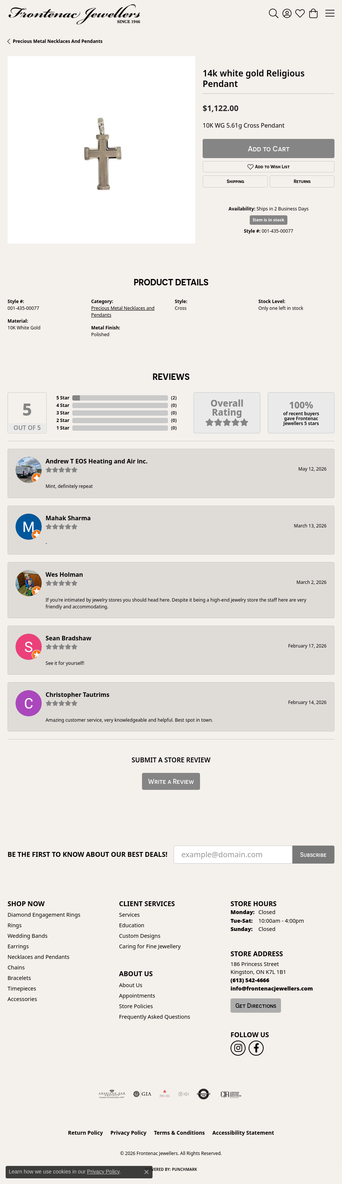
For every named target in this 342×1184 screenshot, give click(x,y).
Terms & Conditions (179, 1132)
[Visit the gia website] (142, 1094)
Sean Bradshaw (68, 638)
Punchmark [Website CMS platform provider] (184, 1169)
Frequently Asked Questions (154, 1016)
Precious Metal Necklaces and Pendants (57, 41)
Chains (16, 967)
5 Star (62, 398)
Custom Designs (139, 935)
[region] (101, 150)
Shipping (235, 181)
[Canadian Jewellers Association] (231, 1094)
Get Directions (255, 1005)
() (174, 398)
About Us (130, 985)
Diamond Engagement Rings (44, 914)
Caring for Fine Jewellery (150, 946)
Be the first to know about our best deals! (88, 854)
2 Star (62, 420)
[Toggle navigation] (330, 13)
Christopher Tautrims (77, 694)
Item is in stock (268, 219)
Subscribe (313, 854)
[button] (273, 13)
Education (131, 925)
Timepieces (22, 988)
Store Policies (136, 1006)
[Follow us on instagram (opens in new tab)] (238, 1048)
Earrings (18, 946)
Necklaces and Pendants (38, 956)
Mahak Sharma (68, 518)
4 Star (62, 405)
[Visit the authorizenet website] (204, 1094)
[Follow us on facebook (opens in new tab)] (256, 1048)
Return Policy (85, 1132)
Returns (302, 181)
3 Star (62, 413)
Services (129, 914)
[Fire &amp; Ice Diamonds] (164, 1094)
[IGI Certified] (183, 1094)
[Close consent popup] (146, 1172)
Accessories (22, 999)
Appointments (137, 995)
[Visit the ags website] (112, 1094)
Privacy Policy (128, 1132)
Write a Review (171, 781)
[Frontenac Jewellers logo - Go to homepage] (74, 13)
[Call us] (272, 988)
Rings (14, 925)
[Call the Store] (250, 980)
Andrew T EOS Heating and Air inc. (97, 461)
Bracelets (19, 977)
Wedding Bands (27, 935)
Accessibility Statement (243, 1132)
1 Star (62, 428)
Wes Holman (64, 574)
